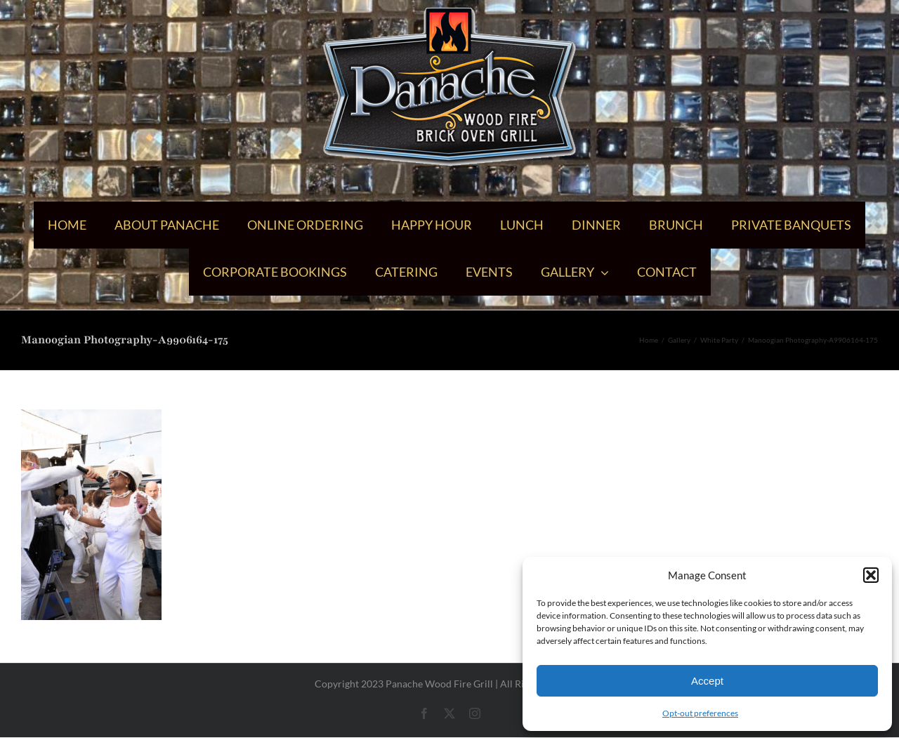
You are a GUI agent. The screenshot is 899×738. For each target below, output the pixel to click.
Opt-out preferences (700, 713)
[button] (871, 575)
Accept (707, 681)
